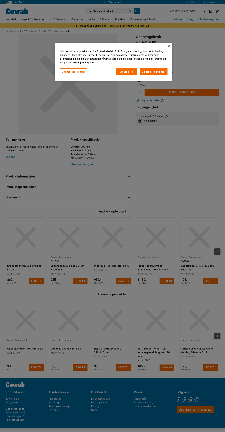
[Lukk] (169, 46)
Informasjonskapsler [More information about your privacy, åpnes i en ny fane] (81, 62)
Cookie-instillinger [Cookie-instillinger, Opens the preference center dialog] (73, 71)
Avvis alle (126, 71)
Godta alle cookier (154, 71)
